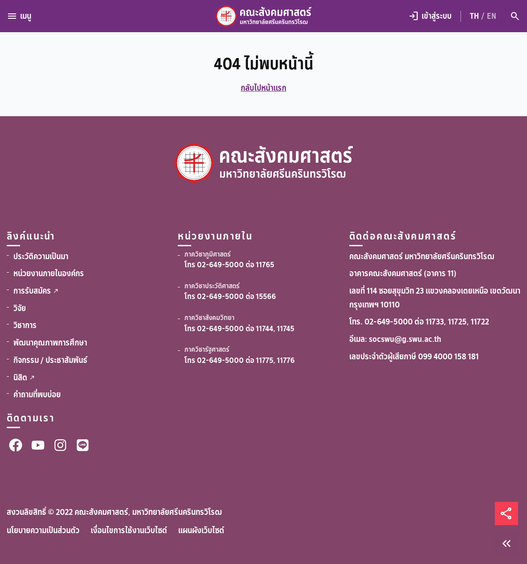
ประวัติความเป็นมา (40, 256)
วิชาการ (25, 325)
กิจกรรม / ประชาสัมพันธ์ (50, 360)
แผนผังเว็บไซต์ (201, 530)
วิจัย (19, 308)
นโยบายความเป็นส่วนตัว (43, 530)
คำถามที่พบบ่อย (37, 394)
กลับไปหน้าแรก (263, 88)
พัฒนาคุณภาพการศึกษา (50, 343)
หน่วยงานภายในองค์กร (48, 273)
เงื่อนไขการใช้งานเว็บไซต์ (129, 530)
